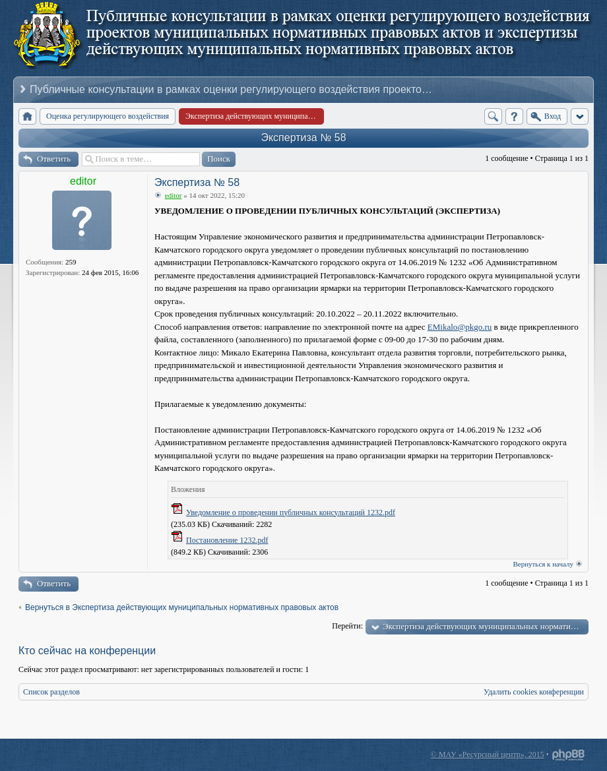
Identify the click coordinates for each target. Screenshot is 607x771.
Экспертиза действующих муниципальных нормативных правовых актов (486, 626)
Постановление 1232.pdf (227, 540)
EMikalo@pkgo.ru (460, 327)
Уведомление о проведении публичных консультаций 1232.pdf (290, 512)
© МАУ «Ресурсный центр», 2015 (487, 754)
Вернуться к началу (543, 564)
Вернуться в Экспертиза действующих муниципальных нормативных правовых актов (181, 607)
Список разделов (51, 691)
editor (83, 181)
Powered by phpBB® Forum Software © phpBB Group (569, 755)
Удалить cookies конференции (534, 691)
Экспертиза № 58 (303, 137)
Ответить (54, 159)
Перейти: (347, 626)
